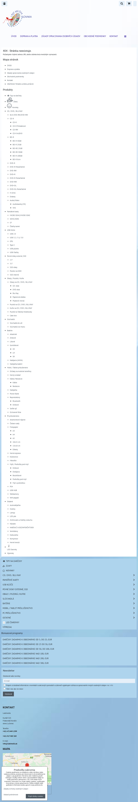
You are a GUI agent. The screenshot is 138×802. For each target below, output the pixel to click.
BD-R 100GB (17, 156)
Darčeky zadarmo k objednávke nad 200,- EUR (26, 658)
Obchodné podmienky (95, 36)
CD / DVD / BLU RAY (14, 111)
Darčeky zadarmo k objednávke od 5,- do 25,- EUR (27, 639)
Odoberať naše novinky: (12, 676)
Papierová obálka (19, 297)
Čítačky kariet (15, 226)
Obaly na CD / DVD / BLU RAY (21, 282)
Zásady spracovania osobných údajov (60, 36)
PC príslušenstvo (13, 416)
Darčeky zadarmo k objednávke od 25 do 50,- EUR (27, 644)
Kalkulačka (14, 535)
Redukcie (16, 386)
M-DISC (13, 193)
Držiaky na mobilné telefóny (20, 371)
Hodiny (12, 509)
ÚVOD (14, 36)
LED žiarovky (11, 622)
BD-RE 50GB (17, 152)
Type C (12, 245)
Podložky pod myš (19, 479)
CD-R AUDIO (17, 133)
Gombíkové (14, 345)
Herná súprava (15, 453)
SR (14, 356)
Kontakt (114, 36)
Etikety (15, 449)
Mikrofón (13, 460)
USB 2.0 (13, 234)
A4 (14, 434)
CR (14, 349)
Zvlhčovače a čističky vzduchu (21, 520)
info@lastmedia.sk (10, 743)
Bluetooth (16, 401)
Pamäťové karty (13, 211)
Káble (15, 382)
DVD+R (12, 174)
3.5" (11, 263)
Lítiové (12, 341)
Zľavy (12, 101)
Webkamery (14, 494)
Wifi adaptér (14, 497)
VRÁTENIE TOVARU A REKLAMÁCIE (20, 84)
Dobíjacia (16, 471)
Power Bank (14, 393)
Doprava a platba (29, 36)
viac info (110, 685)
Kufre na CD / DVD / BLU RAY (21, 308)
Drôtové (16, 404)
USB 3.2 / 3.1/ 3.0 (16, 237)
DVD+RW (13, 182)
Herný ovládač (15, 375)
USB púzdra (14, 248)
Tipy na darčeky (14, 95)
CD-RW (15, 129)
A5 (14, 438)
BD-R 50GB (17, 141)
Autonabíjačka (15, 505)
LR (14, 352)
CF (11, 222)
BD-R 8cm (17, 159)
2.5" (11, 260)
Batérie (9, 330)
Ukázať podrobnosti (11, 795)
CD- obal (16, 286)
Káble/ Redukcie (16, 378)
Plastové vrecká (18, 300)
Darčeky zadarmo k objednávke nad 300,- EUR (26, 663)
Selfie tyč (13, 408)
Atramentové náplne (17, 419)
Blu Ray (15, 293)
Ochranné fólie (15, 412)
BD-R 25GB (17, 144)
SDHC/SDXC (14, 219)
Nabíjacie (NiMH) (16, 360)
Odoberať (8, 694)
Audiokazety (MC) (19, 204)
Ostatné (10, 501)
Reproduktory (15, 397)
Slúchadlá (11, 319)
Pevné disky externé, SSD (16, 256)
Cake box (13, 315)
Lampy (12, 512)
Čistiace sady (14, 423)
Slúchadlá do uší (16, 323)
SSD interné (14, 274)
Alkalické (13, 334)
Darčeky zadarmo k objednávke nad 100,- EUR (26, 653)
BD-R (12, 137)
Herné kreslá (14, 542)
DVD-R (12, 163)
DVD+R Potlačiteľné (17, 178)
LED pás (13, 516)
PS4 (11, 486)
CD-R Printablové (19, 126)
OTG (11, 241)
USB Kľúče (11, 230)
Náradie (13, 523)
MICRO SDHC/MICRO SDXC (20, 215)
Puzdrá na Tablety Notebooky (21, 312)
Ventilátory (14, 531)
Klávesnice (14, 456)
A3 (14, 430)
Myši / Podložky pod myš (19, 464)
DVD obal (16, 289)
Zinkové (13, 338)
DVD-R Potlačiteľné (17, 167)
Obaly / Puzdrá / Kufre (15, 278)
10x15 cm (16, 442)
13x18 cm (16, 445)
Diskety (12, 196)
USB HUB (13, 490)
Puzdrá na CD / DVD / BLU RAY (21, 304)
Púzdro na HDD (16, 271)
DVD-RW (13, 170)
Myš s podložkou (19, 483)
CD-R (12, 118)
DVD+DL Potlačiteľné (18, 189)
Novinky (12, 107)
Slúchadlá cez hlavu (17, 326)
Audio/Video (14, 200)
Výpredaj (10, 553)
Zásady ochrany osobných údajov (16, 789)
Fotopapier (14, 427)
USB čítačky (14, 252)
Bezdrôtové (17, 475)
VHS (14, 208)
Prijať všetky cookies (35, 796)
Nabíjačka (13, 390)
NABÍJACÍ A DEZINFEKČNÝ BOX (22, 527)
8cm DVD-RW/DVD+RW (19, 115)
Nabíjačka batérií (16, 364)
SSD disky (13, 267)
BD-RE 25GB (17, 148)
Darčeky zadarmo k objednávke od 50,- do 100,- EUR (28, 648)
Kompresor (14, 538)
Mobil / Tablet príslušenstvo (17, 367)
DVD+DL (13, 185)
